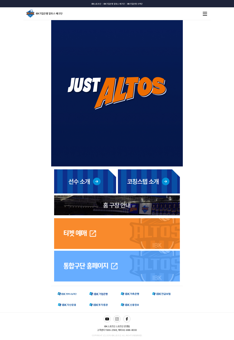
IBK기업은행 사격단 (135, 4)
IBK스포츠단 (96, 4)
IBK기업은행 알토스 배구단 (114, 4)
